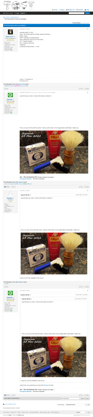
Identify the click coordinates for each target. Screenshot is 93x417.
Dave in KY (9, 36)
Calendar (80, 9)
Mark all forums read (45, 412)
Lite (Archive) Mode (34, 412)
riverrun (22, 85)
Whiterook (29, 183)
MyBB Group (21, 415)
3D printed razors (15, 17)
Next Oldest (8, 398)
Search (62, 9)
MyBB (10, 415)
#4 (87, 290)
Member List (71, 9)
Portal (55, 9)
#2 (87, 92)
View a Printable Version (10, 404)
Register (22, 13)
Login (17, 13)
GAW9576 (7, 85)
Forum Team (6, 412)
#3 (87, 190)
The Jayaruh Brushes (26, 179)
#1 (87, 29)
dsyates (12, 183)
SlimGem (26, 85)
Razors (8, 17)
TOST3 (19, 412)
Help (87, 9)
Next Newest (15, 398)
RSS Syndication (55, 412)
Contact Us (13, 412)
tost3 (4, 17)
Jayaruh (11, 85)
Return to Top (25, 412)
